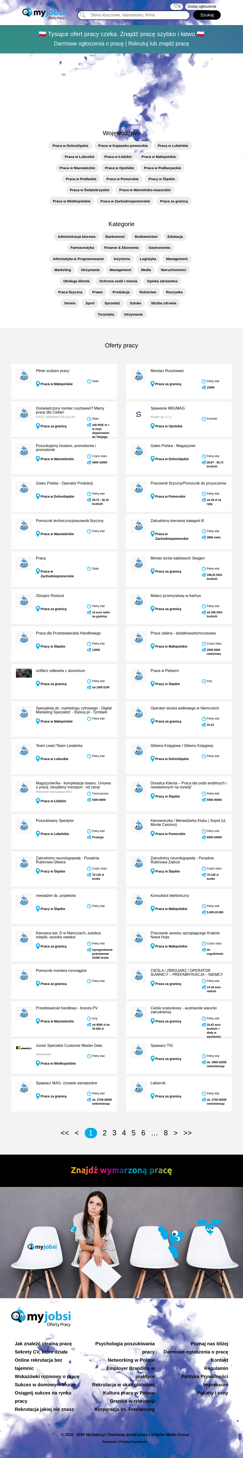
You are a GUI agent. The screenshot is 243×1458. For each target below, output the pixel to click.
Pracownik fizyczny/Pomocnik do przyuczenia (188, 483)
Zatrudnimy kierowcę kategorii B (177, 521)
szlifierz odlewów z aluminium (60, 671)
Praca (41, 558)
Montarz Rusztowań (167, 371)
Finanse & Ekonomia (121, 248)
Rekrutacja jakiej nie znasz (44, 1409)
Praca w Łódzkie (118, 157)
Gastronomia (159, 248)
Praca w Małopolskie (158, 157)
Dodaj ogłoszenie (202, 6)
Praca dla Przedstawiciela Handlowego (68, 633)
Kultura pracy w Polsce (129, 1392)
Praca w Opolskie (119, 168)
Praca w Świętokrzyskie (89, 190)
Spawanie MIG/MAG (168, 408)
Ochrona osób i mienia (118, 281)
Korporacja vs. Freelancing (125, 1409)
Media (146, 270)
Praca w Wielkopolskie (72, 201)
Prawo (97, 292)
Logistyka (148, 259)
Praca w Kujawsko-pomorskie (123, 146)
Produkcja (121, 292)
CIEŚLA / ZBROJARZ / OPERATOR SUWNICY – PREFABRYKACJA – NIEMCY (187, 973)
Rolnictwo (148, 292)
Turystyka (106, 314)
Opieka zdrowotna (162, 281)
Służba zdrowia (163, 303)
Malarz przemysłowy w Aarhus (176, 596)
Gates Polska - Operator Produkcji (64, 483)
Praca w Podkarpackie (162, 168)
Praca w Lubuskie (80, 157)
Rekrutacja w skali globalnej (123, 1384)
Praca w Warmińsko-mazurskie (145, 190)
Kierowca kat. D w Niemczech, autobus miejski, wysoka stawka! (68, 935)
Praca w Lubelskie (173, 146)
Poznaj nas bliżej (209, 1343)
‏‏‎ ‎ (176, 6)
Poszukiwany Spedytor (55, 821)
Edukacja (175, 237)
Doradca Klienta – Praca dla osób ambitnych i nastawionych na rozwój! (189, 785)
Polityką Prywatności (133, 1441)
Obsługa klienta (76, 281)
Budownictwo (146, 237)
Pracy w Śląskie (161, 179)
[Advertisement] (121, 89)
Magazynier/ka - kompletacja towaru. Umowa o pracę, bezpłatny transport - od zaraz (73, 785)
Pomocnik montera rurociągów (61, 971)
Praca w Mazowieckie (77, 168)
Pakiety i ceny (212, 1392)
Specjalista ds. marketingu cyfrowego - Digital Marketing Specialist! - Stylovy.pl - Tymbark (74, 710)
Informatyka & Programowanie (78, 259)
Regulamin (216, 1368)
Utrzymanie (90, 270)
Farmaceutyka (82, 248)
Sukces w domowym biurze (45, 1384)
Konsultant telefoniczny (170, 896)
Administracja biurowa (76, 237)
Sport (90, 303)
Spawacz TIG (162, 1046)
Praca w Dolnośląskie (70, 146)
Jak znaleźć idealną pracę (43, 1343)
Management (177, 259)
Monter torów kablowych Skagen (178, 558)
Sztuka (135, 303)
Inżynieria (122, 259)
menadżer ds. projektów (56, 896)
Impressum (215, 1384)
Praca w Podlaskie (81, 179)
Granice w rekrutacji (132, 1401)
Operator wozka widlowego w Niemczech (185, 708)
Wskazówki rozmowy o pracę (47, 1376)
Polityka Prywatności (204, 1376)
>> (187, 1133)
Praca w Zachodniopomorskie (125, 201)
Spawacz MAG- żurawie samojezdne (66, 1083)
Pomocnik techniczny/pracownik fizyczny (69, 521)
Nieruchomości (173, 270)
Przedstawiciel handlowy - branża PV (67, 1008)
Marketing (62, 270)
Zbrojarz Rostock (50, 596)
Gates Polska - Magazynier (173, 446)
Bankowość (115, 237)
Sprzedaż (112, 303)
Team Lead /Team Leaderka (59, 746)
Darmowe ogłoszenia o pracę (195, 1351)
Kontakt (219, 1360)
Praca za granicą (174, 201)
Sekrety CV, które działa (41, 1351)
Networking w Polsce (131, 1360)
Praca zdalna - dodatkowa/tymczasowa (183, 633)
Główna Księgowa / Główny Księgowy (182, 746)
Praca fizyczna (70, 292)
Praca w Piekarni (165, 671)
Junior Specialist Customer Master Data (69, 1046)
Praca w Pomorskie (122, 179)
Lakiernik (158, 1083)
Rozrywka (174, 292)
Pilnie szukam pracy (52, 371)
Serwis (70, 303)
